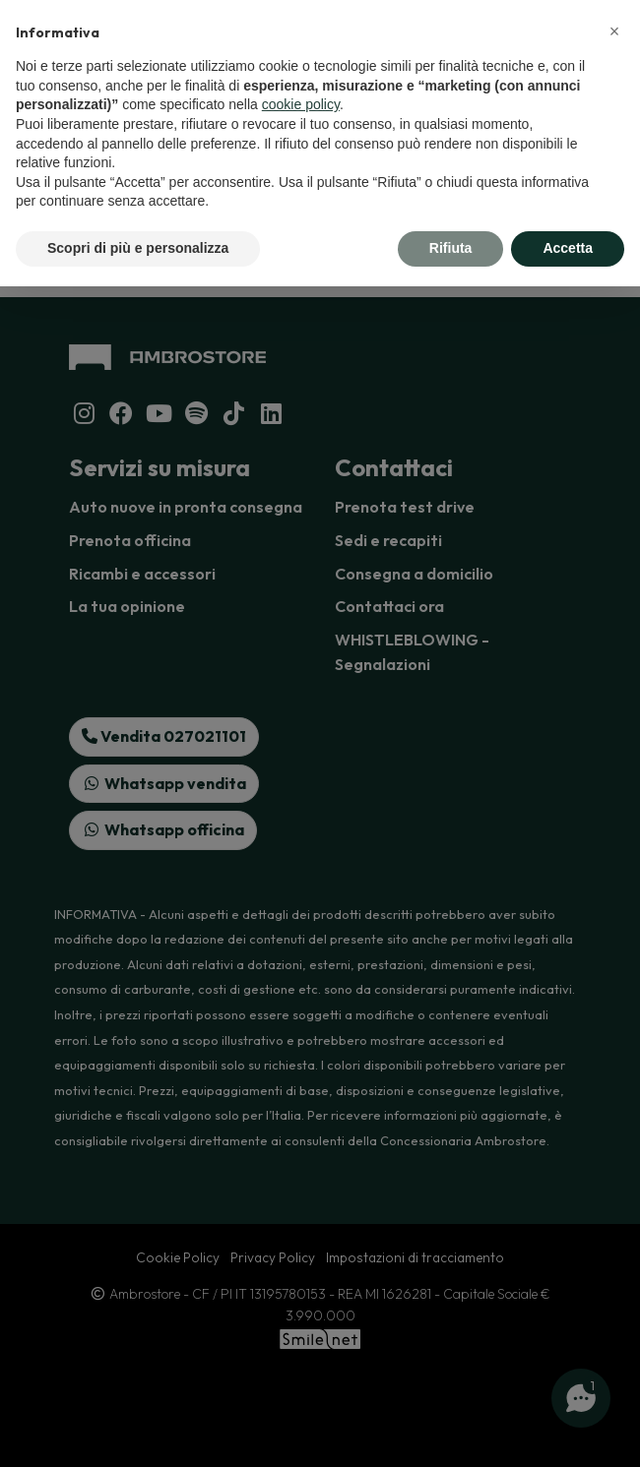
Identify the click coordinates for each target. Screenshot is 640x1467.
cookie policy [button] (301, 104)
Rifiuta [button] (451, 248)
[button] (614, 31)
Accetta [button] (568, 248)
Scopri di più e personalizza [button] (137, 248)
